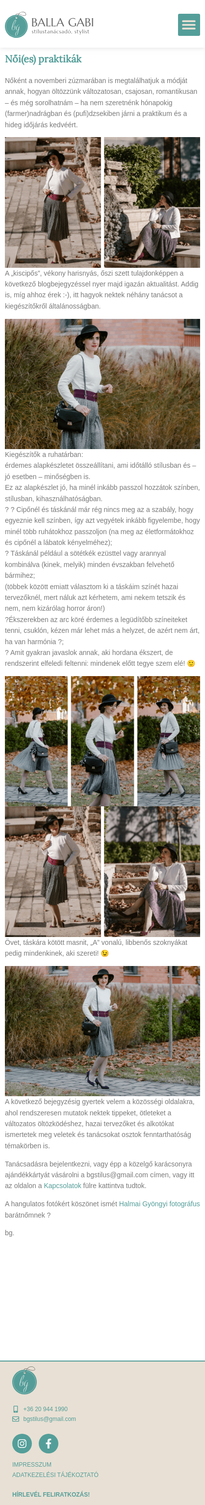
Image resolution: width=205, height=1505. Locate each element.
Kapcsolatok (62, 1186)
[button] (189, 25)
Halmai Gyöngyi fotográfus (159, 1204)
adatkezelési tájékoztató (55, 1475)
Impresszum (31, 1464)
